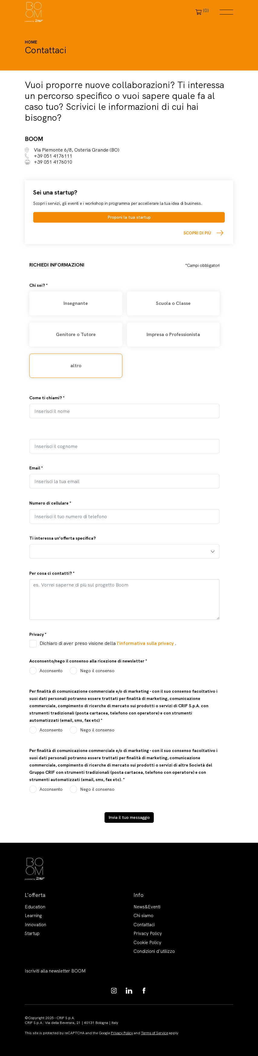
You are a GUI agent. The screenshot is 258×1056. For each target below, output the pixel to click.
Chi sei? (38, 285)
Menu (226, 12)
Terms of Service (154, 1033)
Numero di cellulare (50, 503)
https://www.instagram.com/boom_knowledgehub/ (113, 990)
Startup (32, 933)
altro (75, 365)
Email (36, 468)
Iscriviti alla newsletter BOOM (55, 971)
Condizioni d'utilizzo (154, 951)
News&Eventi (147, 907)
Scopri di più (197, 233)
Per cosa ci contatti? (52, 573)
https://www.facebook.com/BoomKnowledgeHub (144, 990)
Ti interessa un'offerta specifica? (62, 538)
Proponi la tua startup (129, 217)
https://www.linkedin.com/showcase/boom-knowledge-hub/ (129, 990)
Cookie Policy (147, 943)
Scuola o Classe (173, 303)
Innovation (35, 925)
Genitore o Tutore (76, 334)
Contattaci (144, 925)
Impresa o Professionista (173, 334)
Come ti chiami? (47, 397)
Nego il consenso (97, 670)
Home (31, 42)
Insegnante (75, 303)
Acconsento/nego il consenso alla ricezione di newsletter (88, 661)
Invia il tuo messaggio (129, 817)
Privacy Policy (148, 933)
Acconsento (51, 670)
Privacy (38, 634)
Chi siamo (143, 916)
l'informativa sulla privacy (146, 643)
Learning (33, 916)
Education (35, 907)
